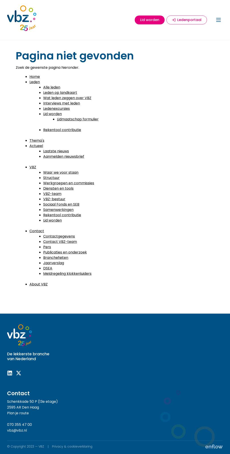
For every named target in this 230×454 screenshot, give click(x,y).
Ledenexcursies (56, 108)
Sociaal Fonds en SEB (61, 204)
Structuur (51, 177)
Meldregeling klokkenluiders (67, 273)
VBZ (32, 167)
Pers (47, 247)
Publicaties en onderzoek (65, 252)
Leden (34, 82)
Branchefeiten (55, 257)
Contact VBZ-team (60, 241)
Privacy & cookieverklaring (72, 446)
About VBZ (38, 284)
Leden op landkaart (60, 92)
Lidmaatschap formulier (78, 119)
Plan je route (18, 413)
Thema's (36, 140)
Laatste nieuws (56, 151)
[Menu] (218, 20)
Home (34, 76)
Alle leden (51, 87)
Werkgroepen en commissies (68, 183)
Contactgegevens (59, 236)
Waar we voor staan (60, 172)
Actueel (36, 145)
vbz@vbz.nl (17, 430)
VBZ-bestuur (54, 199)
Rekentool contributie (62, 129)
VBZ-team (52, 193)
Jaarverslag (53, 262)
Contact (36, 231)
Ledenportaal (186, 19)
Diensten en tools (58, 188)
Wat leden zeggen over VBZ (67, 97)
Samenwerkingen (58, 209)
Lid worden (149, 19)
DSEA (47, 268)
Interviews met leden (61, 103)
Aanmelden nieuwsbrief (63, 156)
